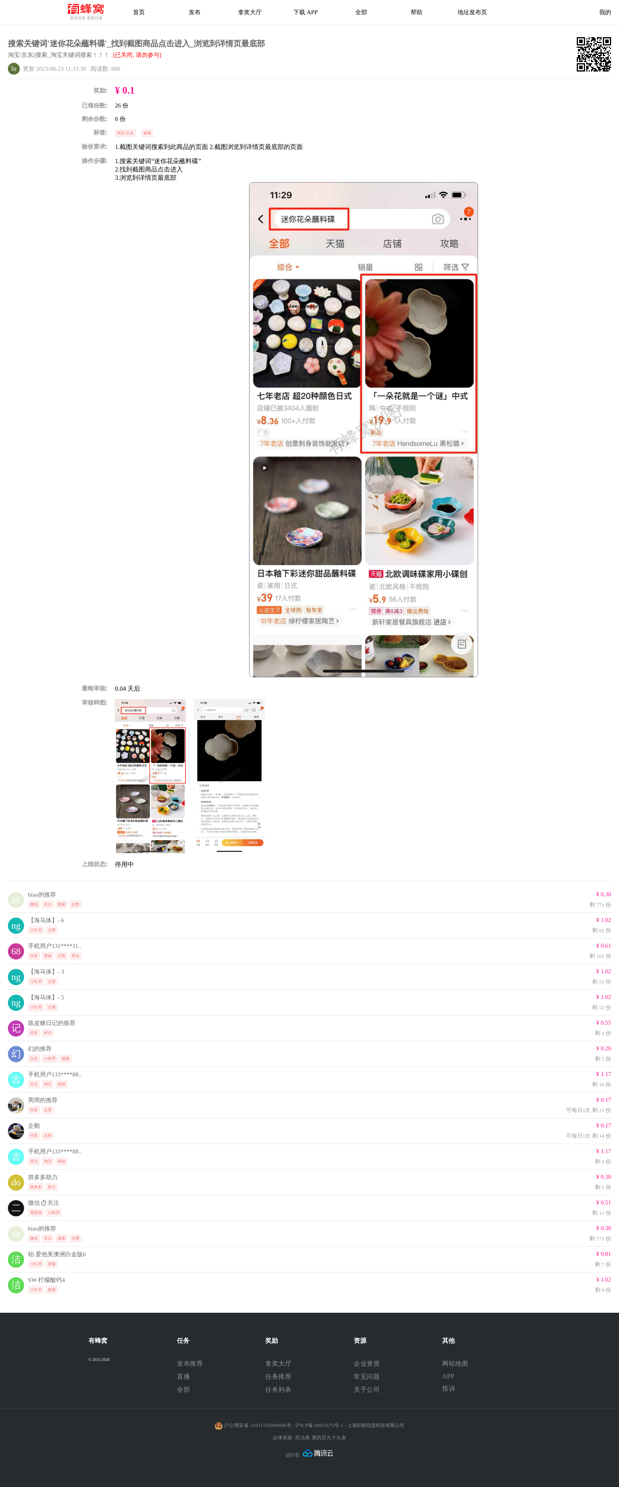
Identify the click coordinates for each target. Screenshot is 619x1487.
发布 (195, 12)
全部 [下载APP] (361, 12)
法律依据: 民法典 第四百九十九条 (309, 1437)
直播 (183, 1376)
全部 (183, 1389)
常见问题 (367, 1376)
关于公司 (367, 1389)
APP (448, 1376)
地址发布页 (472, 12)
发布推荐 (190, 1363)
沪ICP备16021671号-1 (319, 1425)
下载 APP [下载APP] (305, 12)
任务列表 (278, 1389)
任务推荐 (278, 1376)
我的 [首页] (605, 12)
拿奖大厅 (250, 12)
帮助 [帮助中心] (416, 12)
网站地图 (455, 1363)
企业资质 (367, 1363)
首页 (139, 12)
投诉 (448, 1388)
